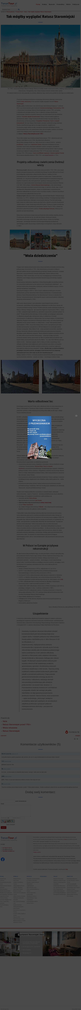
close (76, 482)
